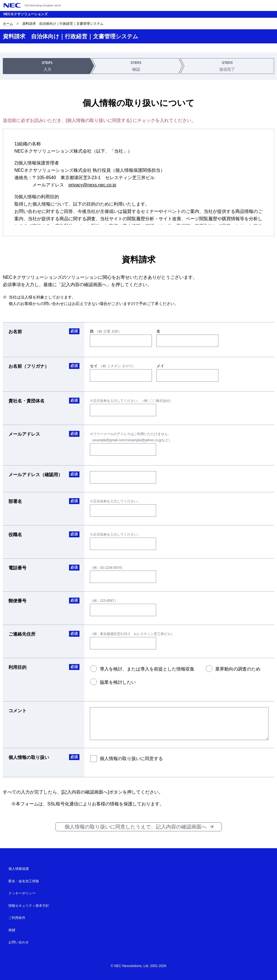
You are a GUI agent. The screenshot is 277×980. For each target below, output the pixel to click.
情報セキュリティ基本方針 (28, 906)
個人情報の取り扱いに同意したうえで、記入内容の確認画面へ (136, 827)
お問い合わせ (18, 942)
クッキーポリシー (22, 893)
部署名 (15, 501)
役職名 (15, 534)
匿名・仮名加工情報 (23, 881)
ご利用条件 (16, 918)
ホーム (8, 24)
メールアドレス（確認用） (35, 474)
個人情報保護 (18, 869)
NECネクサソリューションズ (25, 14)
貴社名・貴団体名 (26, 400)
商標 (11, 930)
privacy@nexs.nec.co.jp (92, 184)
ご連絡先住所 (22, 634)
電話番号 (17, 567)
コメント (17, 710)
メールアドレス (24, 434)
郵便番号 (17, 600)
